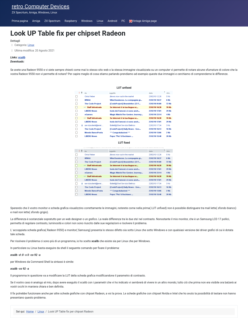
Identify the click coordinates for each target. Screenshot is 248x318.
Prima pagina (20, 21)
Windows (86, 21)
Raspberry (71, 21)
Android (112, 21)
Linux (100, 21)
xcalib (21, 57)
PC (123, 21)
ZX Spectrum (52, 21)
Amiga (36, 21)
